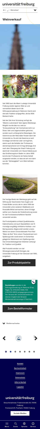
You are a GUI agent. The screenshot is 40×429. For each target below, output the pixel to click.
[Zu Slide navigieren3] (20, 351)
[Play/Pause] (6, 351)
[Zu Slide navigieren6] (34, 351)
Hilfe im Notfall (20, 382)
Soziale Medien (20, 413)
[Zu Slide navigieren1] (10, 351)
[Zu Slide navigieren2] (15, 351)
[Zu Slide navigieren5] (29, 351)
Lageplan (20, 387)
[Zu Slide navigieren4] (24, 351)
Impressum (20, 373)
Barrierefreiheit (20, 368)
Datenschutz (20, 378)
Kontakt (20, 364)
